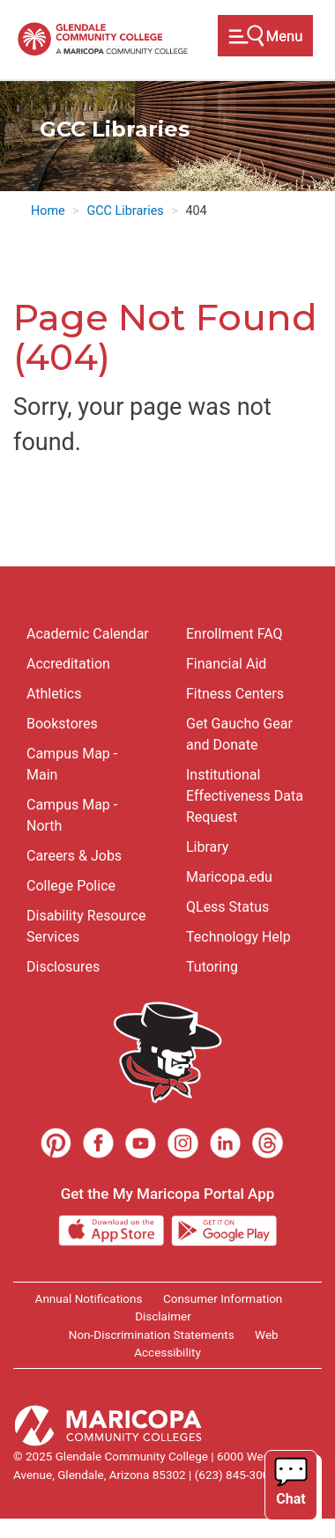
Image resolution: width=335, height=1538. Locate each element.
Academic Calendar (87, 633)
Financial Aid (226, 663)
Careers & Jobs (74, 855)
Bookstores (62, 723)
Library (207, 847)
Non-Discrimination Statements (151, 1334)
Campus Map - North (71, 815)
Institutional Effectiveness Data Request (244, 795)
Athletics (53, 693)
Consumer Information (222, 1298)
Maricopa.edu (229, 877)
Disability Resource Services (85, 926)
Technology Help (238, 936)
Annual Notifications (89, 1298)
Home (48, 210)
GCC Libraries (124, 210)
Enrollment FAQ (234, 633)
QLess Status (227, 906)
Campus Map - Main (71, 764)
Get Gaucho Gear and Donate (239, 734)
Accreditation (68, 663)
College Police (70, 885)
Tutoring (212, 966)
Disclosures (63, 966)
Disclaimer (163, 1316)
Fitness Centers (235, 693)
